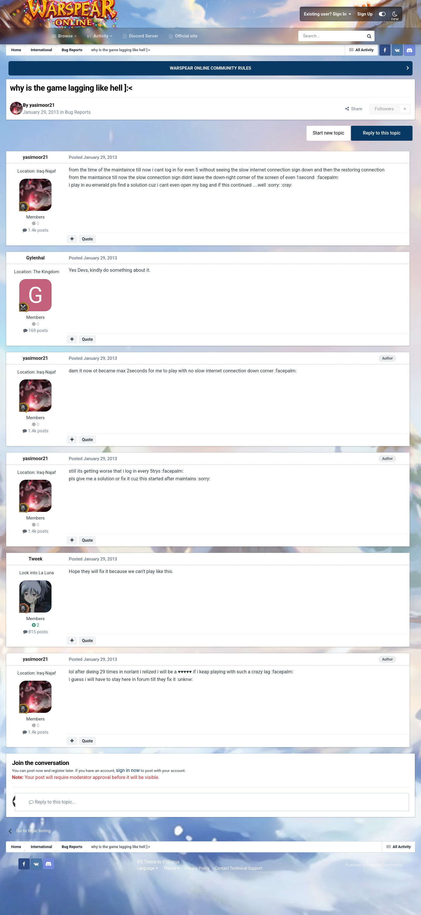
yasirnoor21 (88, 138)
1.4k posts (76, 266)
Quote (126, 275)
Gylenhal (76, 294)
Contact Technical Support (148, 906)
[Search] (315, 66)
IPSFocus (80, 899)
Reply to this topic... (103, 840)
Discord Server (143, 66)
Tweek (76, 595)
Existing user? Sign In (300, 29)
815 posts (76, 667)
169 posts (76, 366)
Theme (81, 906)
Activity (100, 66)
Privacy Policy (106, 906)
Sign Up (337, 29)
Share (311, 141)
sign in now (189, 808)
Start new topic (287, 168)
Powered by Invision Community (345, 902)
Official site (185, 66)
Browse (65, 66)
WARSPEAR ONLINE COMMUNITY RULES (210, 99)
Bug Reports (123, 145)
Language (57, 906)
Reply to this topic (344, 168)
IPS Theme (56, 899)
